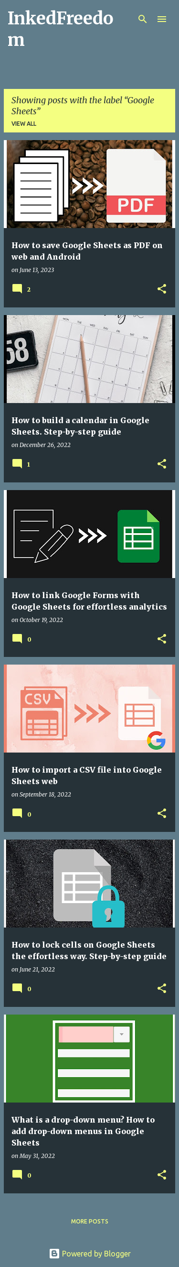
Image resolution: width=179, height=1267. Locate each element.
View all (23, 123)
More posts (89, 1221)
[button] (162, 289)
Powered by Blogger (90, 1253)
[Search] (142, 19)
